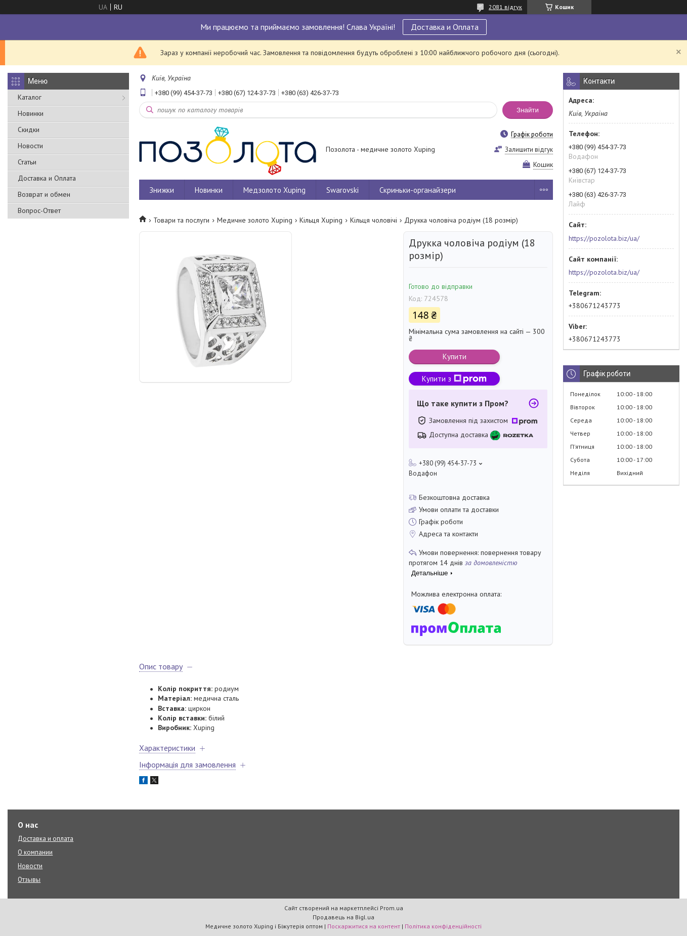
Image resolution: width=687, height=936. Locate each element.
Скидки (28, 129)
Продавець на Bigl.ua (343, 917)
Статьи (27, 161)
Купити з (454, 379)
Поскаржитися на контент (363, 926)
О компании (35, 852)
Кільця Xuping (320, 220)
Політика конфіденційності (443, 926)
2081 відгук (505, 7)
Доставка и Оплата (445, 27)
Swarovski (342, 190)
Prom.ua (391, 908)
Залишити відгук (529, 149)
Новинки (31, 113)
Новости (30, 145)
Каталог (29, 97)
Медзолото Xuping (274, 190)
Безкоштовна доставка (454, 497)
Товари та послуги (181, 220)
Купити (454, 356)
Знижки (161, 190)
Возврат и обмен (44, 194)
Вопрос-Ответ (39, 210)
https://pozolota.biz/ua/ (604, 238)
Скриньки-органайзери (417, 190)
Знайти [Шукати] (528, 110)
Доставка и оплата (45, 838)
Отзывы (29, 879)
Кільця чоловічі (373, 220)
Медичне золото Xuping (254, 220)
